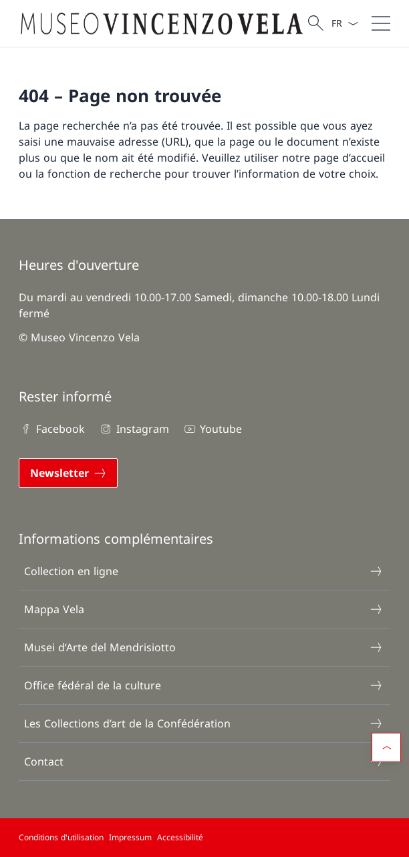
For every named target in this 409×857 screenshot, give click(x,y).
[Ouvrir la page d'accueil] (161, 23)
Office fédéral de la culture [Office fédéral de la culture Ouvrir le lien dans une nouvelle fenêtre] (204, 685)
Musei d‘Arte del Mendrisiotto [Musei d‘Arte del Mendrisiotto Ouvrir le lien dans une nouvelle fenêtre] (204, 647)
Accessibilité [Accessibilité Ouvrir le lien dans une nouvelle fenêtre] (180, 837)
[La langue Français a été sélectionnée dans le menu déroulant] (344, 23)
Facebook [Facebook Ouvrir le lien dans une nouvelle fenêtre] (52, 428)
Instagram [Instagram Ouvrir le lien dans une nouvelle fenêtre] (133, 428)
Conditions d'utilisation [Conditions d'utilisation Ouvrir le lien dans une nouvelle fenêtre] (61, 837)
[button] (386, 747)
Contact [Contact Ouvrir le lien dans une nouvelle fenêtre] (204, 761)
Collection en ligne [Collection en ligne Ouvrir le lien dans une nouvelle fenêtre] (204, 571)
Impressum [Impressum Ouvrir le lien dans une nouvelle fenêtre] (130, 837)
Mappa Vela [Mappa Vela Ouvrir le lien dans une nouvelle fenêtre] (204, 609)
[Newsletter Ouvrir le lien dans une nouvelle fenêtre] (68, 473)
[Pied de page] (204, 837)
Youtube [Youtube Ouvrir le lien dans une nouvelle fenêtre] (212, 428)
